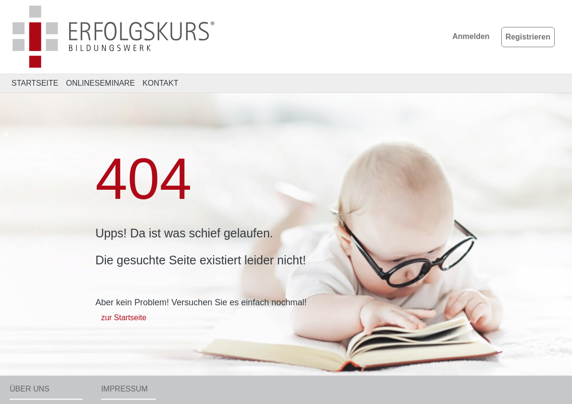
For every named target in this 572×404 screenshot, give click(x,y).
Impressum (124, 389)
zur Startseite (123, 317)
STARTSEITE (35, 83)
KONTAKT (160, 83)
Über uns (30, 389)
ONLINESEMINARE (100, 83)
